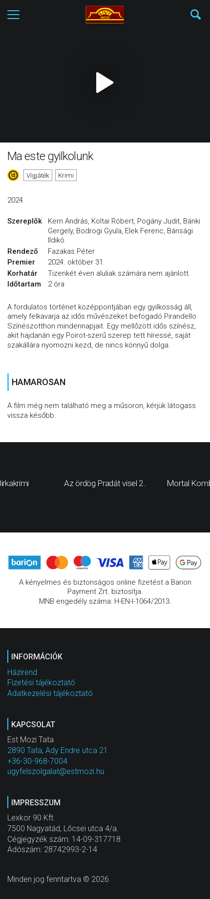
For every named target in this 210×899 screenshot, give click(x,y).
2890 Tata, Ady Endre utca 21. (58, 750)
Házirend (22, 672)
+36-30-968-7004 (37, 761)
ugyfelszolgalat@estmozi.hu (55, 771)
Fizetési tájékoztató (41, 682)
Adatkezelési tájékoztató (50, 693)
